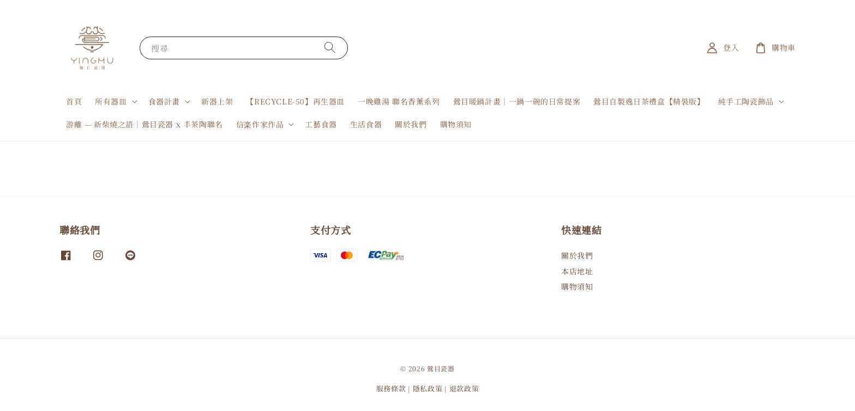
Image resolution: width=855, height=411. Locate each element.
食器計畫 (164, 101)
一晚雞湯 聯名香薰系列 (399, 101)
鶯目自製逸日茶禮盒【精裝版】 (649, 101)
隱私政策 (428, 388)
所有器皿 (111, 101)
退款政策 (464, 388)
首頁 (74, 101)
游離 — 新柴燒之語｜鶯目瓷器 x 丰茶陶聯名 (144, 124)
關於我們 (410, 124)
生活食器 (366, 124)
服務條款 (391, 388)
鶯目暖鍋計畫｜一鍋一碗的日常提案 (517, 101)
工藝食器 (320, 124)
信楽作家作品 (260, 124)
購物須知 (456, 124)
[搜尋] (329, 47)
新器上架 (217, 101)
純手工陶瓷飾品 (746, 101)
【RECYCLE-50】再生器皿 (295, 101)
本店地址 (577, 271)
